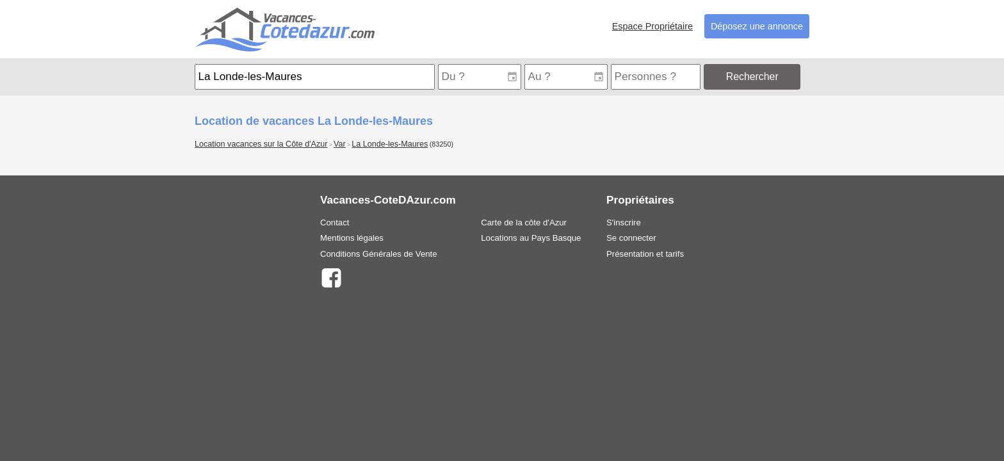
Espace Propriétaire (652, 26)
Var (340, 144)
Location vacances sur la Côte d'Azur (261, 144)
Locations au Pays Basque (531, 238)
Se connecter (631, 238)
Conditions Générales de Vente (378, 254)
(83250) (442, 144)
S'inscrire (623, 222)
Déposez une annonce (757, 26)
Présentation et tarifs (645, 254)
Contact (334, 222)
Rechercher (752, 76)
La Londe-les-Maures (390, 144)
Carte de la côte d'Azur (524, 222)
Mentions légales (352, 238)
